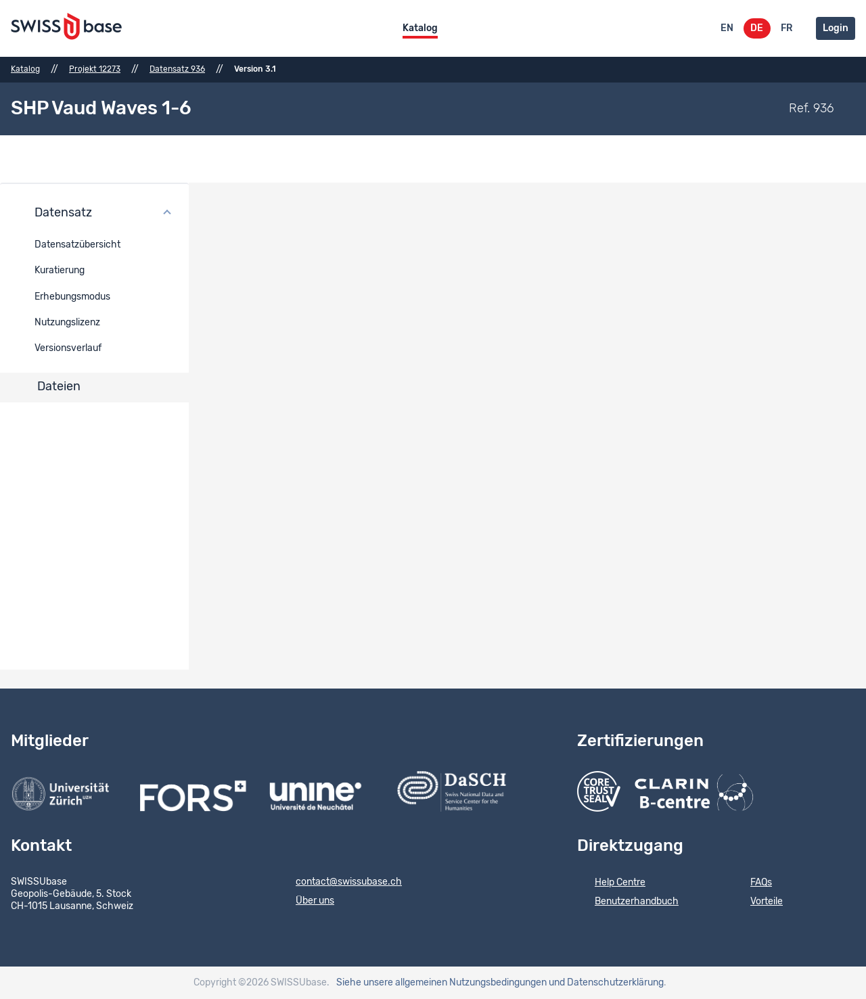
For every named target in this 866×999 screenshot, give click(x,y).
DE (756, 28)
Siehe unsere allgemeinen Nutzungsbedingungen (441, 983)
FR (786, 28)
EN (727, 28)
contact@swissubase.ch (340, 882)
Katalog (420, 28)
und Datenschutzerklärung (606, 983)
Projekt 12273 (94, 69)
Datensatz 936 (177, 69)
